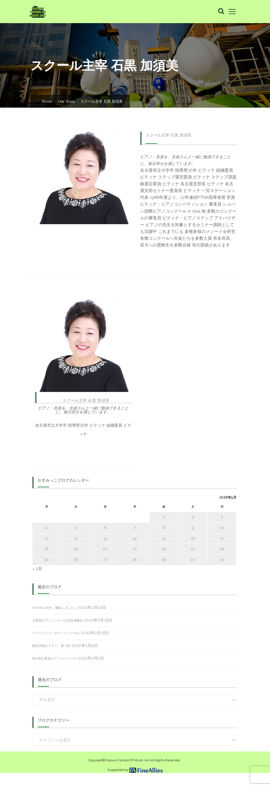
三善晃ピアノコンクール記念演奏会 (57, 634)
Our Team (66, 100)
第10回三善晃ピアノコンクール (54, 672)
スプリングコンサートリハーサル (56, 647)
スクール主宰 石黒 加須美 (168, 135)
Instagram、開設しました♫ (54, 621)
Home (47, 100)
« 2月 (37, 582)
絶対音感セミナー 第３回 (51, 659)
